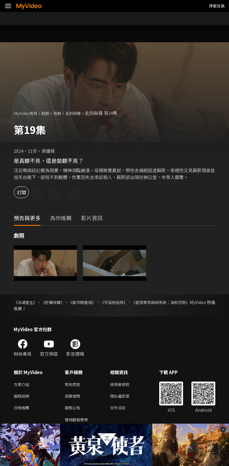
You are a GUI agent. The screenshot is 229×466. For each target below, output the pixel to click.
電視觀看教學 (78, 422)
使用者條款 (125, 385)
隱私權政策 (125, 397)
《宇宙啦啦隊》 (130, 302)
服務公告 (74, 410)
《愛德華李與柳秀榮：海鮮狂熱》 (184, 302)
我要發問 (74, 397)
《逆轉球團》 (59, 302)
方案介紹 (23, 385)
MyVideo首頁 (27, 113)
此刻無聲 (80, 113)
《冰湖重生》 (26, 302)
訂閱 (25, 192)
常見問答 (74, 385)
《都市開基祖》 (93, 302)
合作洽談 (122, 410)
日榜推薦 (23, 410)
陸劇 (62, 113)
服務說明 (23, 397)
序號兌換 (217, 6)
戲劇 (49, 113)
